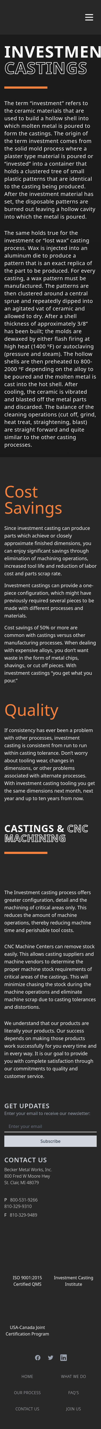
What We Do (73, 1376)
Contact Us (27, 1408)
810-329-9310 (18, 1206)
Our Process (27, 1392)
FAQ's (73, 1392)
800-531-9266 (24, 1200)
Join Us (73, 1408)
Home (27, 1376)
